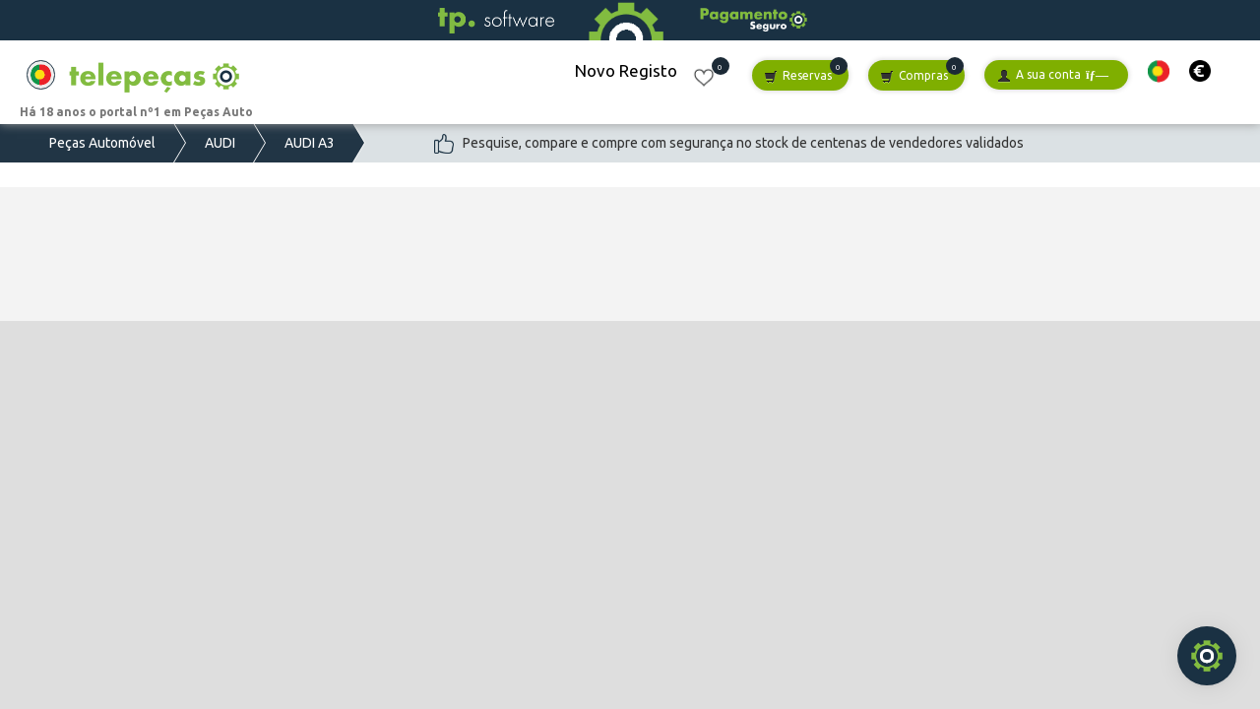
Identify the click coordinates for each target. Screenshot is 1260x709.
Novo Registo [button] (626, 70)
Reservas (798, 76)
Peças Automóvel (102, 143)
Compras (914, 76)
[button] (1158, 71)
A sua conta (1052, 75)
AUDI (220, 143)
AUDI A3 (309, 143)
